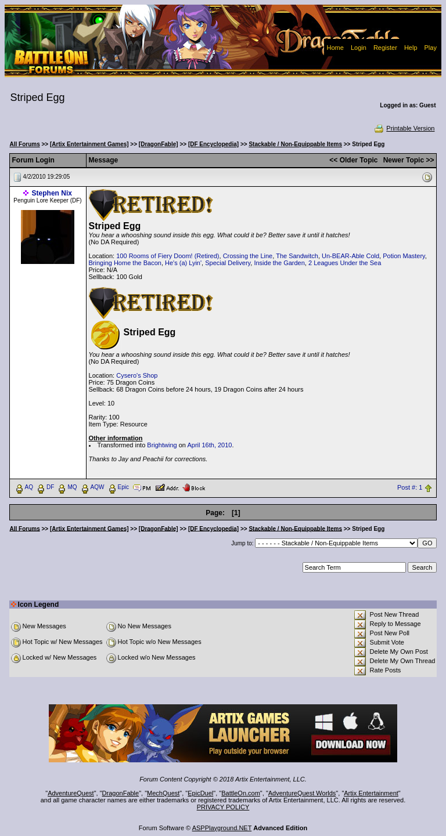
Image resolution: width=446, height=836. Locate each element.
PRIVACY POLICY (223, 807)
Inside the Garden (279, 262)
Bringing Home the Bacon (125, 262)
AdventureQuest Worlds (302, 793)
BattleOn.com (240, 793)
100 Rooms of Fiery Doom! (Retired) (167, 255)
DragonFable (120, 793)
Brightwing (162, 444)
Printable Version (403, 128)
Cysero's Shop (136, 375)
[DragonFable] (158, 144)
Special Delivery (227, 262)
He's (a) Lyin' (183, 262)
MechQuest (163, 793)
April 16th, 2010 (209, 444)
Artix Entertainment (371, 793)
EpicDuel (200, 793)
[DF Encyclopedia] (213, 144)
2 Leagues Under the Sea (344, 262)
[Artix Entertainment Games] (89, 144)
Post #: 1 (409, 487)
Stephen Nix (52, 193)
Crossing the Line (248, 255)
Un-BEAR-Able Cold (350, 255)
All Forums (25, 144)
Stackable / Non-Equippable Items (295, 144)
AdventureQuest (71, 793)
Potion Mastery (404, 255)
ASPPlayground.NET (222, 827)
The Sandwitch (297, 255)
